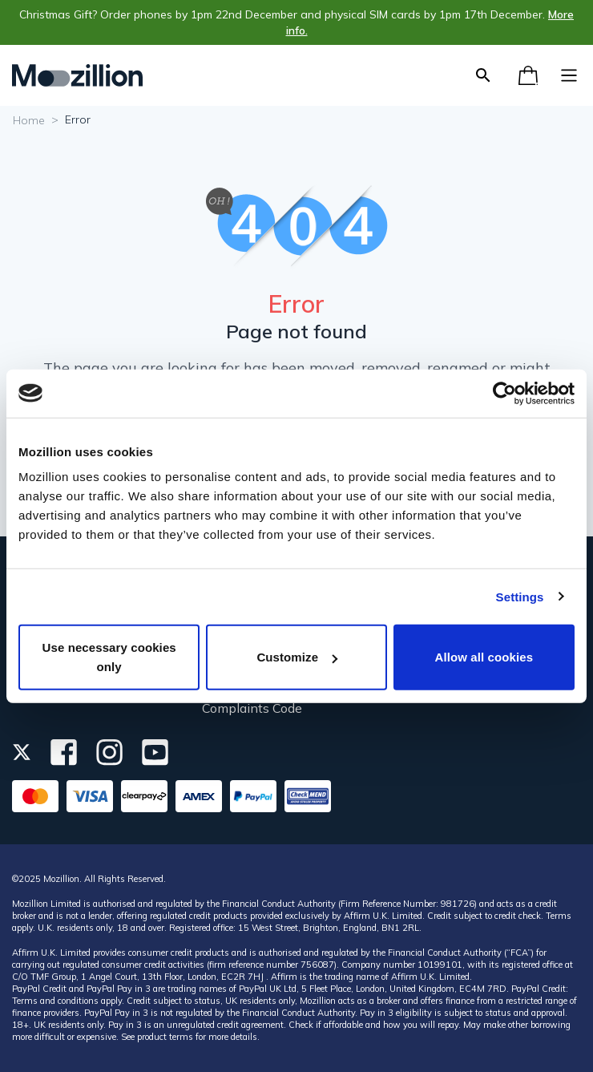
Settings (520, 596)
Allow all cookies (484, 657)
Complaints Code (252, 708)
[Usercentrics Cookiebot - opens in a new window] (504, 393)
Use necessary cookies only (109, 657)
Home (29, 120)
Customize (296, 657)
